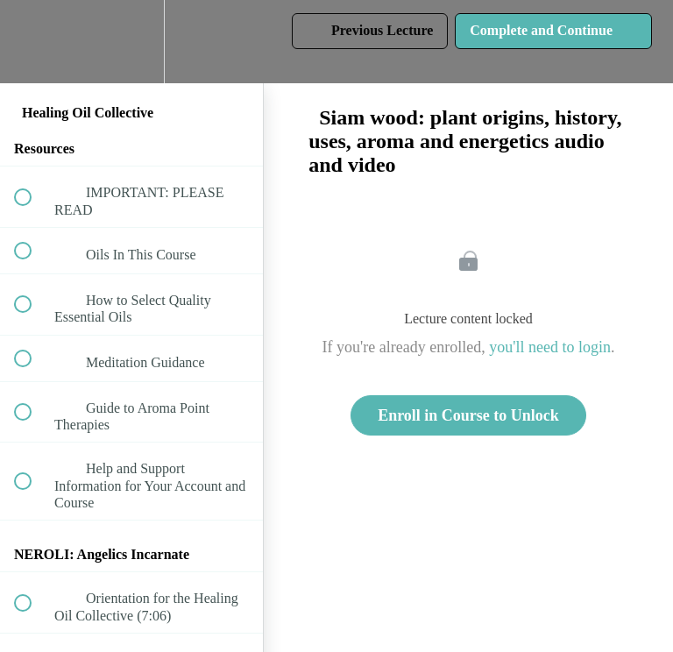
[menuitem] (131, 41)
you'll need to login (550, 347)
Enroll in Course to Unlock (468, 415)
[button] (32, 41)
